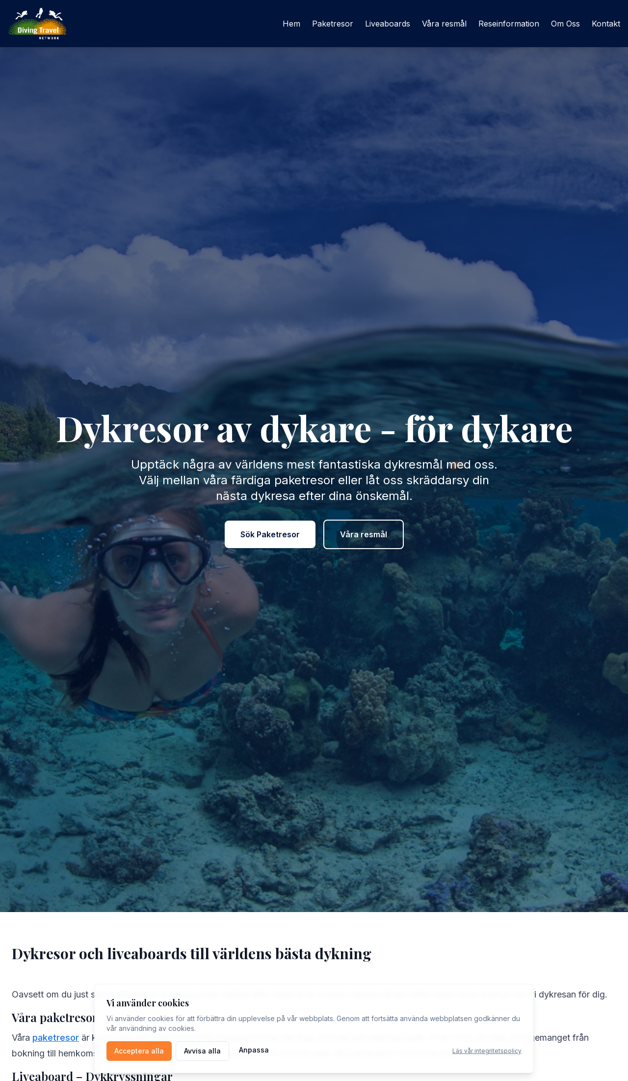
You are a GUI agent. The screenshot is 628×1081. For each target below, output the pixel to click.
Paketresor (332, 23)
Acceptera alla (139, 1051)
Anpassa (254, 1050)
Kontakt (606, 23)
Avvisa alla (202, 1051)
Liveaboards (387, 23)
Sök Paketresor (270, 534)
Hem (291, 23)
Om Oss (565, 23)
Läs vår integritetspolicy (487, 1050)
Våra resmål (444, 23)
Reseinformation (508, 23)
